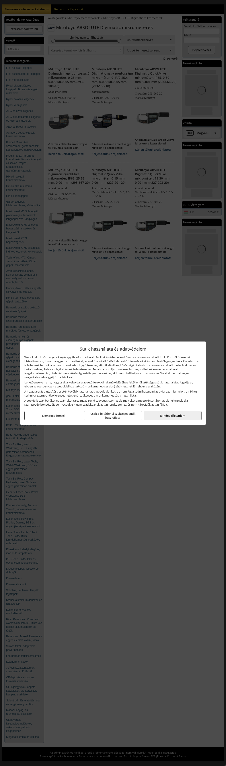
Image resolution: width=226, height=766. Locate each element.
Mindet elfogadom (172, 416)
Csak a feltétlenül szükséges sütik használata (112, 416)
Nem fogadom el (53, 416)
